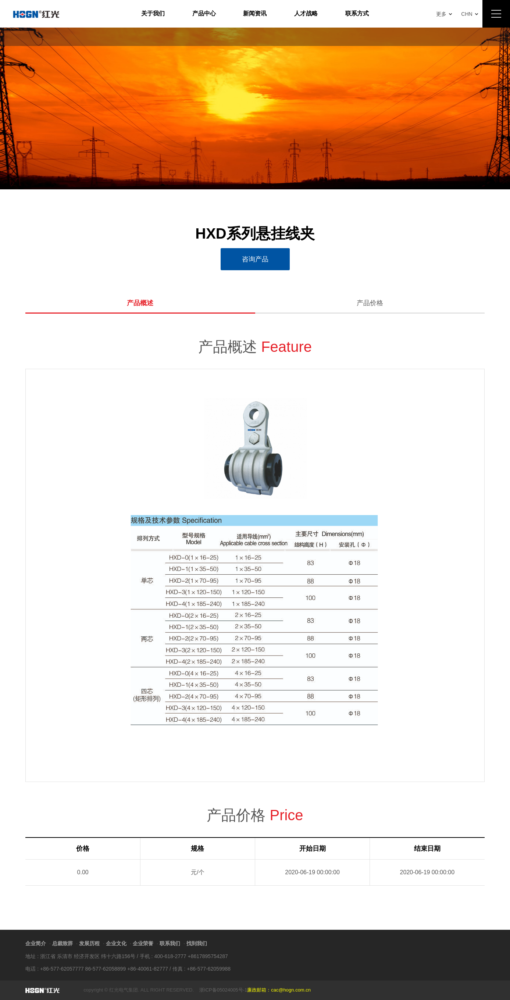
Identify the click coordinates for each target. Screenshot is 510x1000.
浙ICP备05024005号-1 (223, 990)
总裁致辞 (62, 943)
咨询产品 (255, 259)
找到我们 (196, 943)
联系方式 (357, 13)
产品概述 (140, 303)
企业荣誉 (143, 943)
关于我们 (153, 13)
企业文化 (116, 943)
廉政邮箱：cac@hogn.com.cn (279, 990)
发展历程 (89, 943)
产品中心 (204, 13)
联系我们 (170, 943)
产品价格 (370, 303)
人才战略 (306, 13)
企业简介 (35, 943)
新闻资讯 (255, 13)
